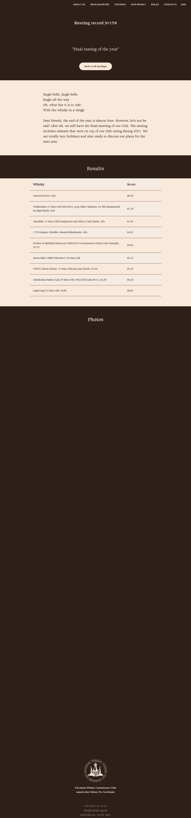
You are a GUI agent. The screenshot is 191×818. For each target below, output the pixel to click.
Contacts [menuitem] (170, 4)
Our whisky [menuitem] (138, 4)
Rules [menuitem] (155, 4)
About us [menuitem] (79, 4)
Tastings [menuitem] (120, 4)
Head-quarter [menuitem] (99, 4)
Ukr (183, 4)
